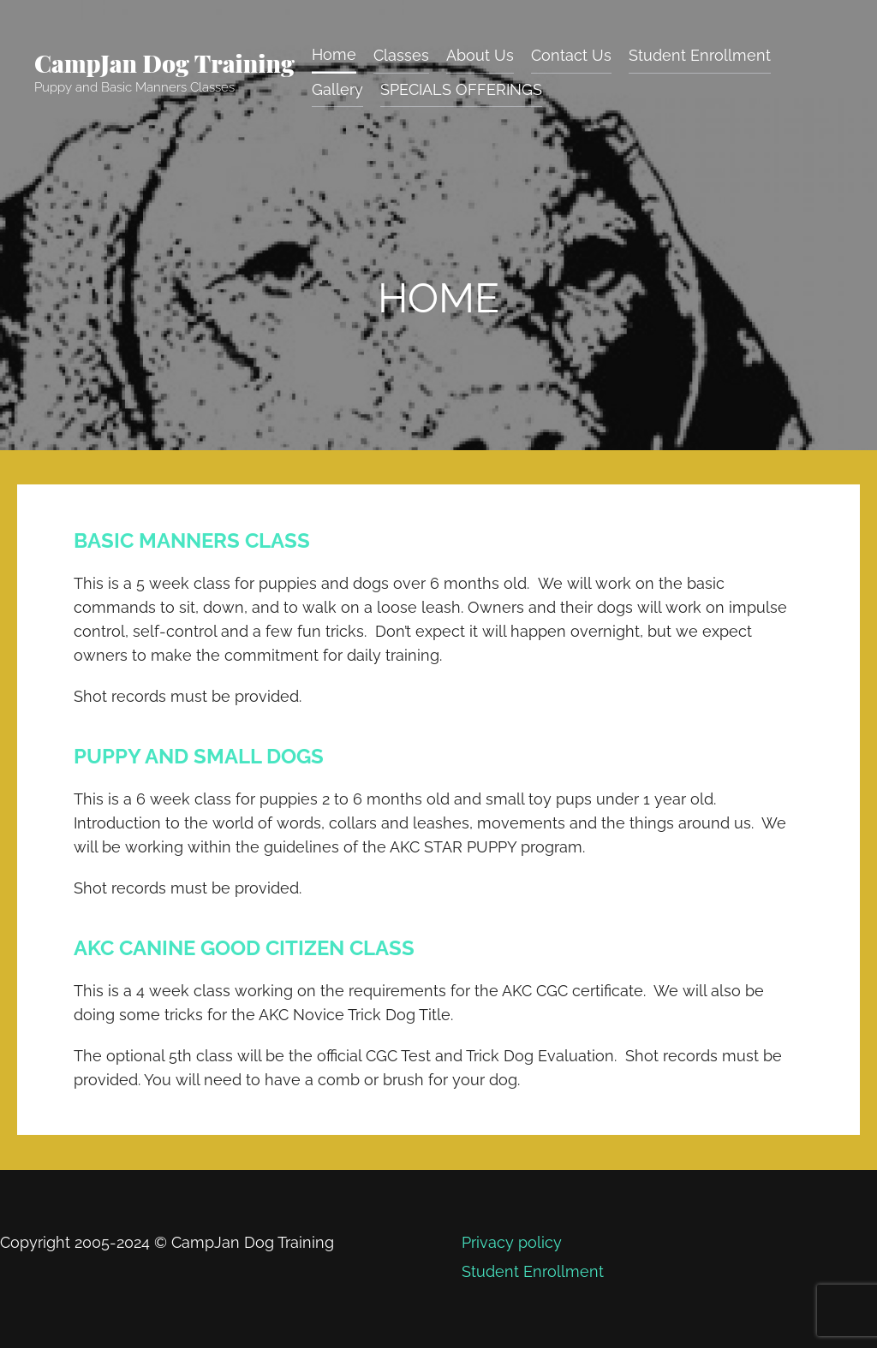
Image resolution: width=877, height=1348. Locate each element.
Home (334, 53)
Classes (401, 54)
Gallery (337, 89)
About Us (480, 54)
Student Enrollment (700, 54)
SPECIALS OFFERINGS (461, 89)
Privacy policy (510, 1241)
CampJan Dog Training (164, 63)
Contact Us (571, 54)
